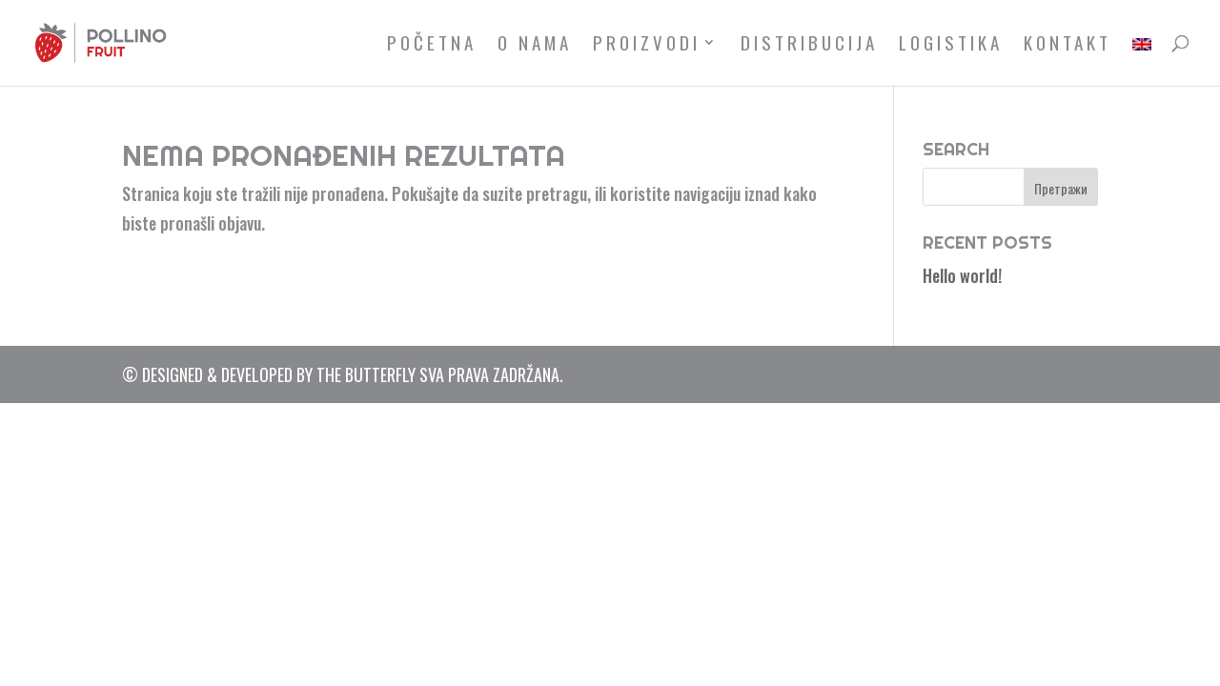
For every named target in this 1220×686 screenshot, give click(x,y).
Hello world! (962, 275)
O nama (535, 45)
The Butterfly (366, 374)
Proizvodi (647, 45)
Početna (432, 45)
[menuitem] (1141, 60)
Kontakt (1067, 45)
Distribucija (809, 45)
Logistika (951, 45)
